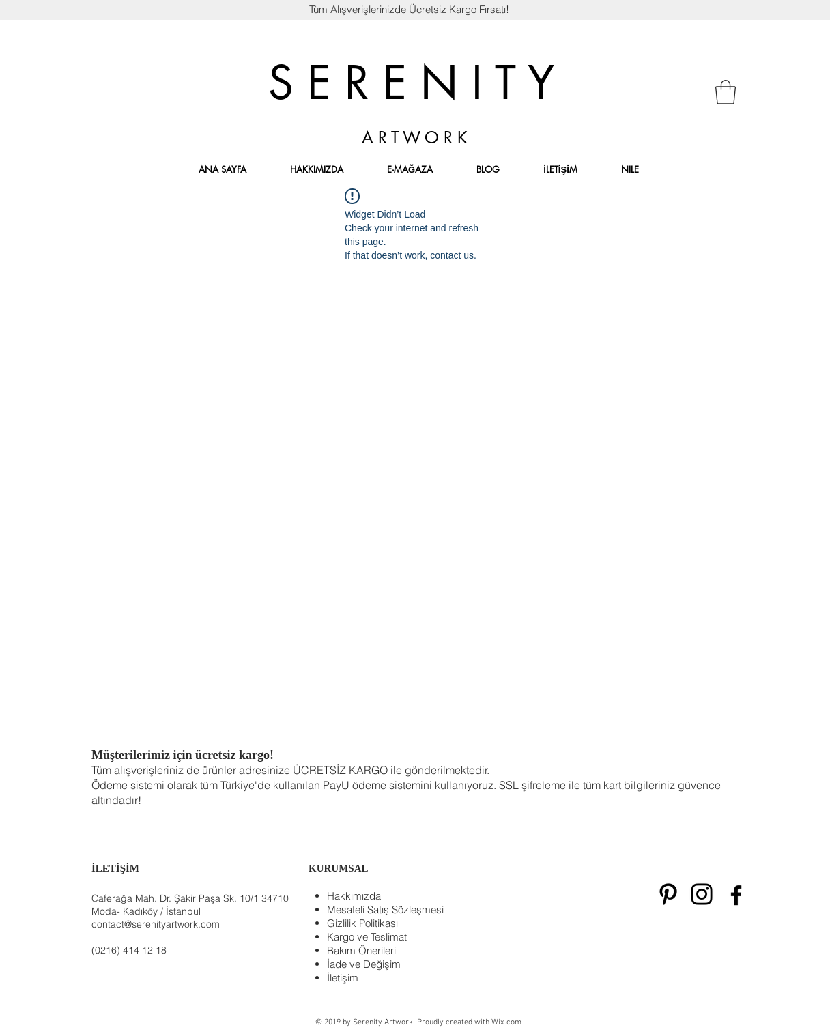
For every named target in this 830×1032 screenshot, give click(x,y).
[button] (725, 92)
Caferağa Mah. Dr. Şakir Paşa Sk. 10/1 (175, 898)
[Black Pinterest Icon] (668, 894)
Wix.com (506, 1022)
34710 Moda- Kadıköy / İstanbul (190, 904)
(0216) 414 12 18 (129, 950)
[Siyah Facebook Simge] (736, 895)
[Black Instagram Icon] (701, 894)
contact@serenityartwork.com (155, 924)
